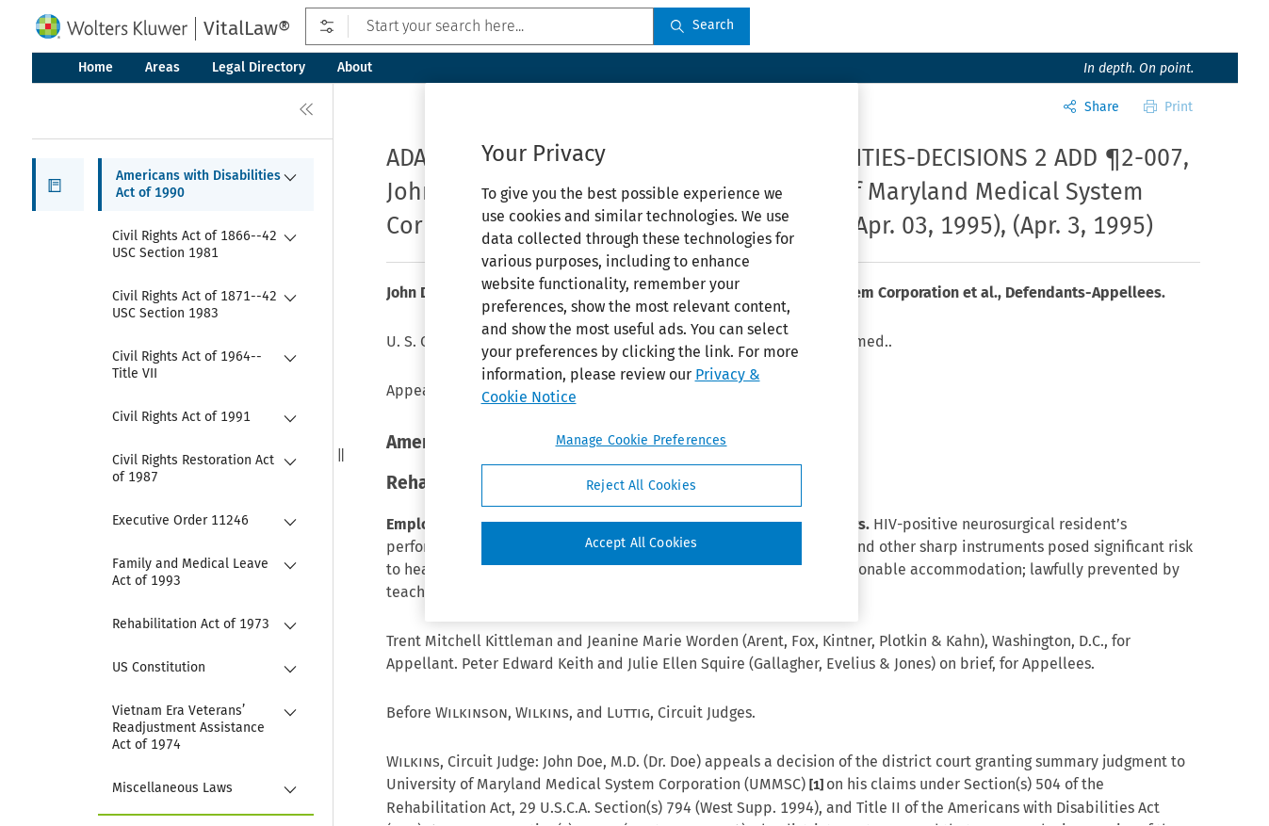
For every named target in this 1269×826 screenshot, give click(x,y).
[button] (58, 184)
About (354, 67)
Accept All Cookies (641, 543)
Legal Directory (258, 67)
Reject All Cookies (641, 486)
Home (95, 67)
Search (702, 25)
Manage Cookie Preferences (641, 440)
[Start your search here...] (479, 26)
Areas (162, 67)
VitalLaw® (246, 28)
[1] (817, 785)
